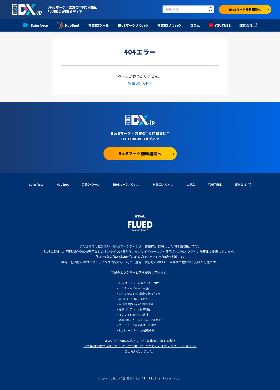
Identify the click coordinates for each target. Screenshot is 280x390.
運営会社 (248, 25)
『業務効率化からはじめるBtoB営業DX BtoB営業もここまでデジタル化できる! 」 (139, 346)
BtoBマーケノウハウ (133, 25)
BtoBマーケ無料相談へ (249, 9)
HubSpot (68, 25)
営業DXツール (98, 25)
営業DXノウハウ (169, 25)
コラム (195, 25)
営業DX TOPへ (140, 83)
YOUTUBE (220, 25)
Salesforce (35, 25)
